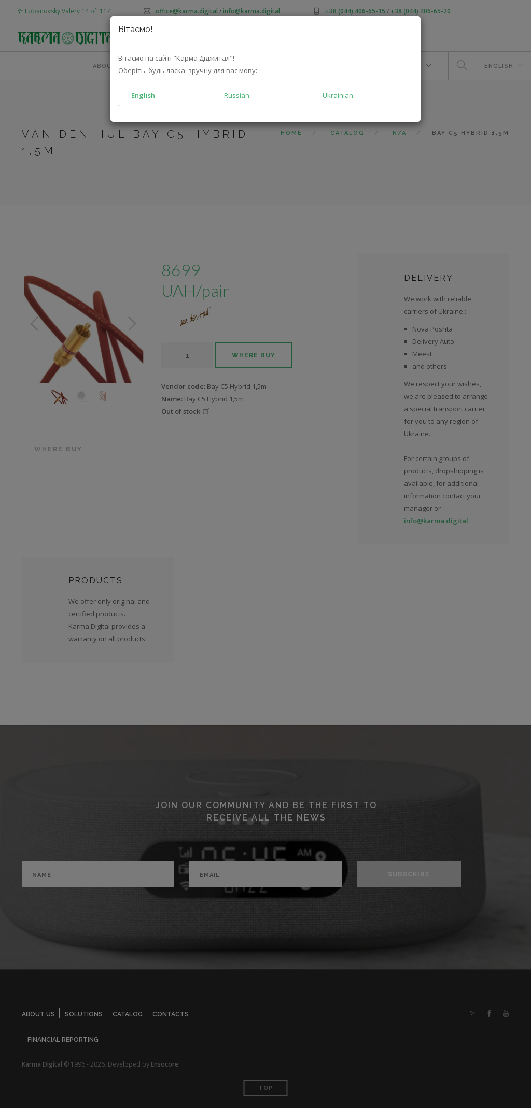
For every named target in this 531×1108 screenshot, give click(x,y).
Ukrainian (338, 95)
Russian (236, 95)
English (143, 95)
